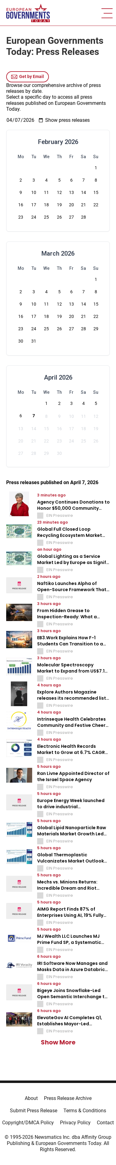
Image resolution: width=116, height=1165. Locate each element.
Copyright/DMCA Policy (28, 1123)
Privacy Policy (75, 1123)
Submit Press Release (33, 1111)
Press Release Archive (68, 1098)
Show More (58, 1042)
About (31, 1098)
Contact (105, 1123)
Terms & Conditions (84, 1111)
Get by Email (27, 77)
